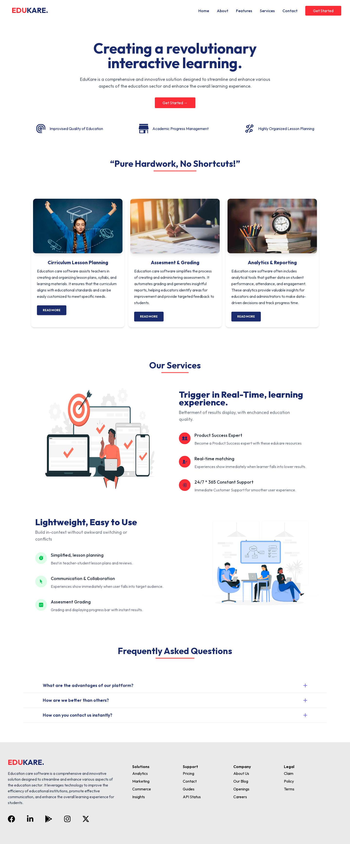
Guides (188, 789)
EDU (30, 10)
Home (203, 10)
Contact (290, 10)
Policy (289, 781)
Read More (52, 310)
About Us (241, 773)
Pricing (188, 773)
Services (267, 10)
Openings (241, 789)
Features (244, 10)
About (222, 10)
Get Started (323, 10)
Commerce (141, 789)
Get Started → (175, 102)
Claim (288, 773)
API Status (192, 796)
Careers (240, 796)
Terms (289, 789)
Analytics (140, 773)
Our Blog (240, 781)
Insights (138, 796)
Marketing (140, 781)
